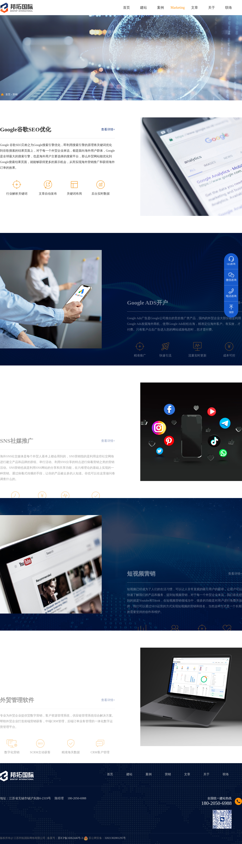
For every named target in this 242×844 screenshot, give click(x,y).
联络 (228, 7)
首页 (126, 7)
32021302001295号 (115, 838)
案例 (160, 7)
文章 (194, 7)
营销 (15, 94)
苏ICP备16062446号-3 (70, 838)
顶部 (231, 307)
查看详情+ (108, 137)
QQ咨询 (231, 259)
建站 (143, 7)
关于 (211, 7)
